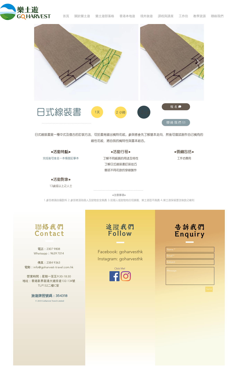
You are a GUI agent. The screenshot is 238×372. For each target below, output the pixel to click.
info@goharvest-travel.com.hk (53, 267)
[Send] (209, 289)
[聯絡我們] (176, 122)
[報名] (176, 106)
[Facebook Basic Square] (114, 276)
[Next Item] (198, 62)
